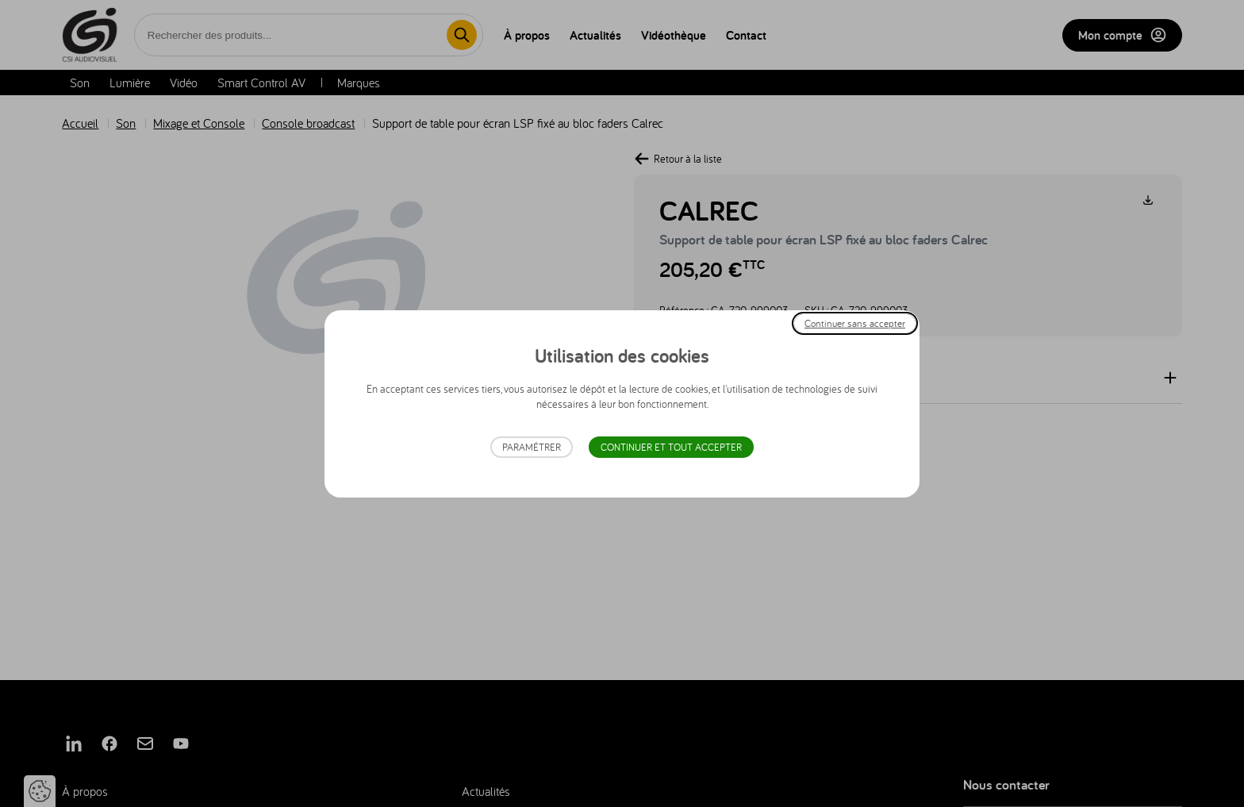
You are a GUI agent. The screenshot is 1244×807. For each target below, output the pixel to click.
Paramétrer (531, 447)
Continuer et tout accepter (671, 447)
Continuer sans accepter (854, 322)
